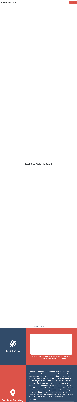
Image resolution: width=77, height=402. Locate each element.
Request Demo (38, 326)
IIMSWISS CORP (8, 2)
